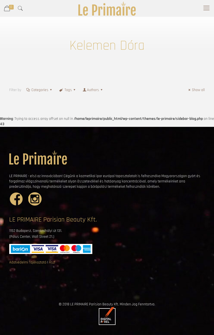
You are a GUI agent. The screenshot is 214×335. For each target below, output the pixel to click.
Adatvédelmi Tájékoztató (27, 262)
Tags (67, 90)
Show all (196, 90)
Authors (93, 90)
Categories (39, 90)
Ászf (52, 262)
